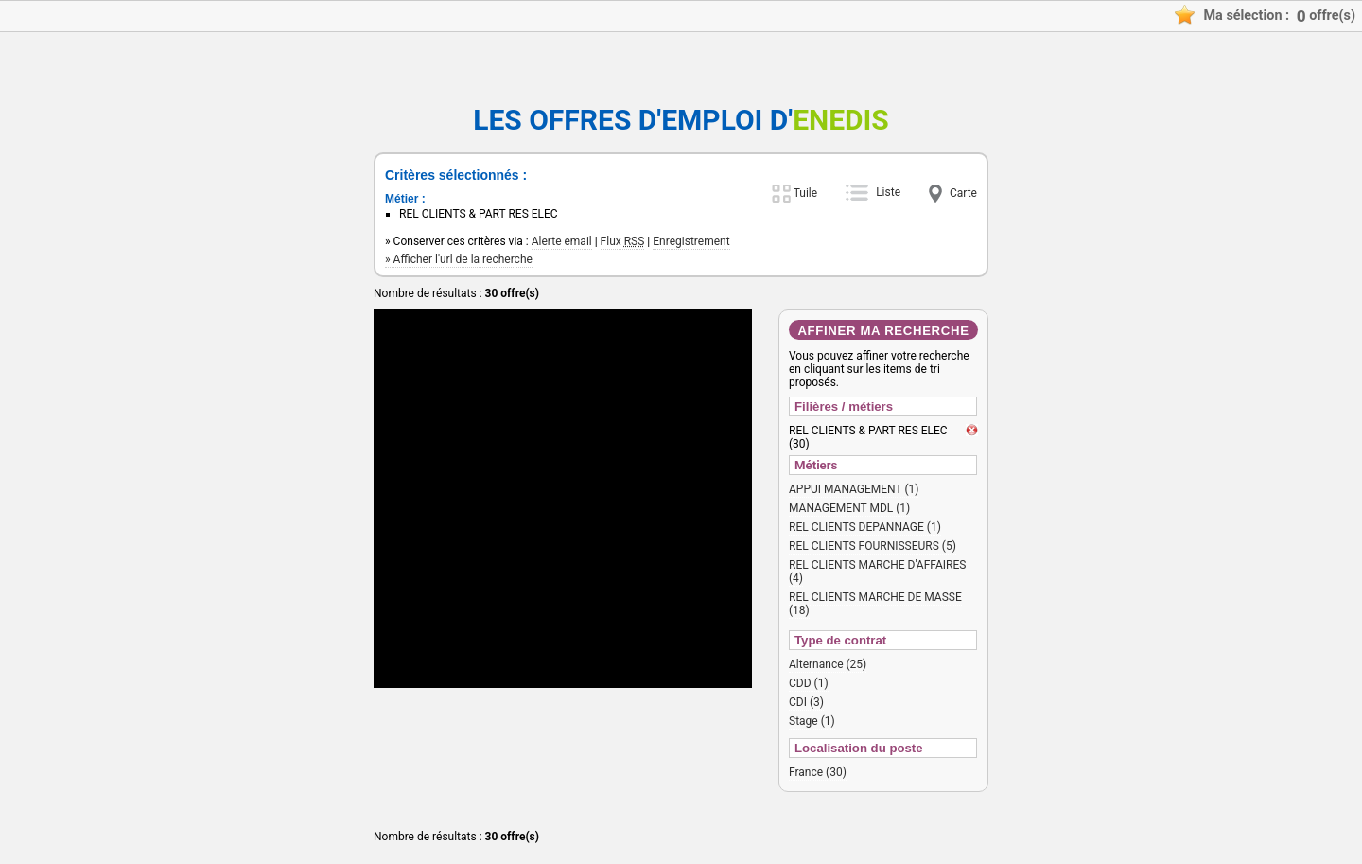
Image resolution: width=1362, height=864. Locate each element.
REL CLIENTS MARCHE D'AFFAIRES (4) (877, 571)
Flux (623, 241)
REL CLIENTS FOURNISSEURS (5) (872, 546)
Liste (888, 192)
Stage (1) (812, 721)
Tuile (805, 193)
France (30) (818, 772)
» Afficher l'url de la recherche (459, 259)
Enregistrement (691, 241)
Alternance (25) (827, 664)
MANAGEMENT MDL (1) (849, 508)
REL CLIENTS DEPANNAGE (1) (865, 527)
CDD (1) (809, 683)
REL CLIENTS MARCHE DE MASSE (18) (875, 604)
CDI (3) (806, 702)
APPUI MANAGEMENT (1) (853, 489)
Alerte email (562, 241)
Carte (963, 193)
